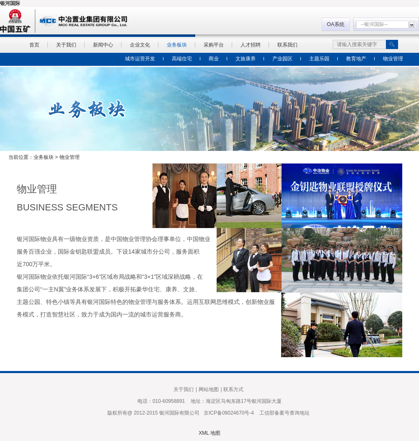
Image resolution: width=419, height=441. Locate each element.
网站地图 (209, 389)
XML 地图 (209, 433)
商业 (214, 59)
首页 (34, 45)
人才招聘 (251, 45)
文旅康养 (245, 59)
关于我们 (66, 45)
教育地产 (356, 59)
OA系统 (335, 24)
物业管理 (393, 59)
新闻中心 (103, 45)
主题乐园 (319, 59)
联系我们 (287, 45)
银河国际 (10, 3)
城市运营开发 (140, 59)
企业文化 (140, 45)
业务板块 (177, 45)
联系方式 (233, 389)
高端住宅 (182, 59)
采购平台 (214, 45)
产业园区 (282, 59)
